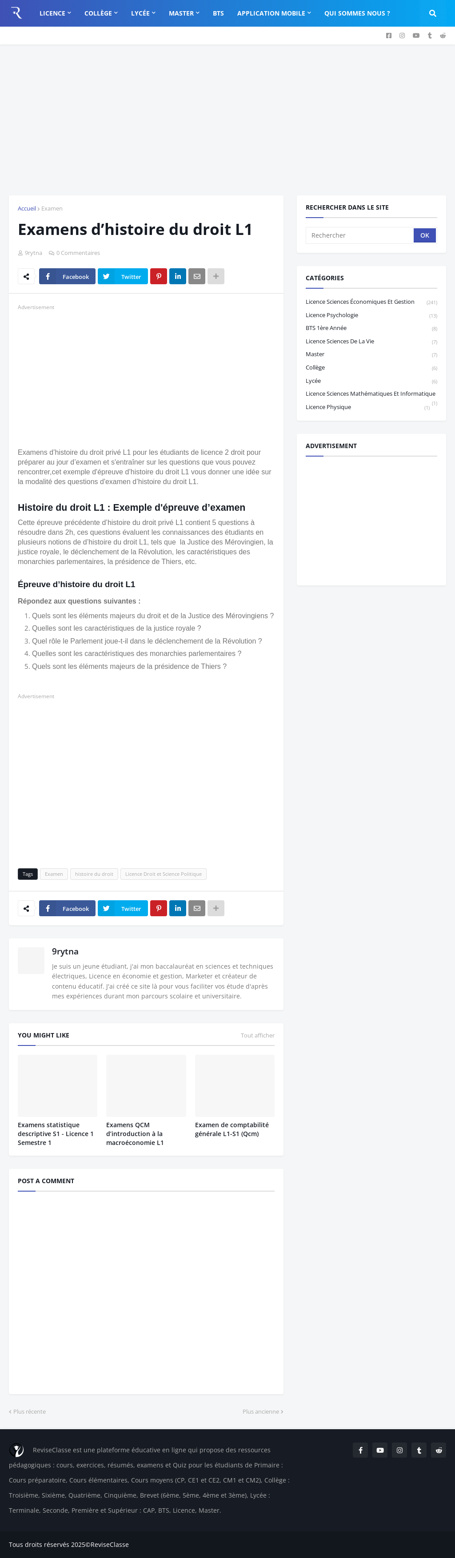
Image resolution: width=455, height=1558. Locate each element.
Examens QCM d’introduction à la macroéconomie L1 (135, 1133)
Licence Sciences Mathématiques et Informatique (371, 395)
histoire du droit (94, 873)
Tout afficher (258, 1035)
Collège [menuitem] (98, 13)
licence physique (368, 407)
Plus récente (29, 1411)
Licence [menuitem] (52, 13)
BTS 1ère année (371, 328)
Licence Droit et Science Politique (163, 873)
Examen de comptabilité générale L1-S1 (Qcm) (232, 1129)
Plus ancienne (261, 1411)
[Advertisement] (227, 120)
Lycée (371, 381)
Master (371, 354)
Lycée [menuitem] (140, 13)
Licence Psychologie (371, 315)
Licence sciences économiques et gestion (371, 302)
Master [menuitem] (181, 13)
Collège (371, 368)
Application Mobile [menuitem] (271, 13)
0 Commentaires (78, 253)
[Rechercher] (360, 235)
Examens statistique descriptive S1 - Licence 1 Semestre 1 (56, 1133)
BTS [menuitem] (218, 13)
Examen (52, 208)
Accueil (27, 208)
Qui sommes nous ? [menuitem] (357, 13)
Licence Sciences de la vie (371, 341)
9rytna (65, 951)
